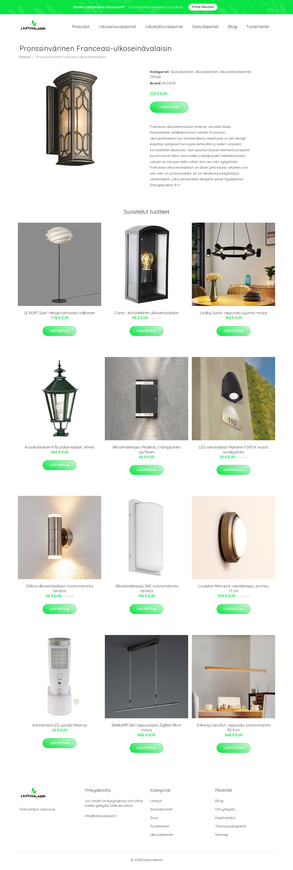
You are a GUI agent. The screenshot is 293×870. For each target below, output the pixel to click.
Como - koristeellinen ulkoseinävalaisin (146, 315)
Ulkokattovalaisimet (164, 27)
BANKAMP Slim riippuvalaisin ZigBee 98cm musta (146, 730)
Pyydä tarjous (203, 7)
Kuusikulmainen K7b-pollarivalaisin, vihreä (59, 449)
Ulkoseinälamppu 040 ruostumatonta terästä (146, 591)
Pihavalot (81, 27)
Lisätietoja (169, 109)
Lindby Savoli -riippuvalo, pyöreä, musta (233, 315)
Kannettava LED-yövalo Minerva (60, 727)
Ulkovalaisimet (206, 74)
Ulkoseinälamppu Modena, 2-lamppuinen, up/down (146, 452)
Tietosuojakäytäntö (231, 828)
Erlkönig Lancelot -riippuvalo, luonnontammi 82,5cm (233, 730)
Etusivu (24, 59)
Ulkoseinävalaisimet (235, 74)
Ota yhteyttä (225, 811)
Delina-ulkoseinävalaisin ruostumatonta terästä (59, 591)
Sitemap (221, 837)
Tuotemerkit (257, 27)
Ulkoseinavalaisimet (117, 27)
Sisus (154, 820)
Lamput (156, 803)
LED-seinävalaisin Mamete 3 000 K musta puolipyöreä (233, 452)
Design (155, 79)
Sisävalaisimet (205, 27)
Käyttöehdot (225, 820)
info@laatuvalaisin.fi (100, 818)
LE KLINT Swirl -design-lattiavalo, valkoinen (59, 315)
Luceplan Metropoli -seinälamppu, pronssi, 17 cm (233, 591)
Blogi (232, 27)
